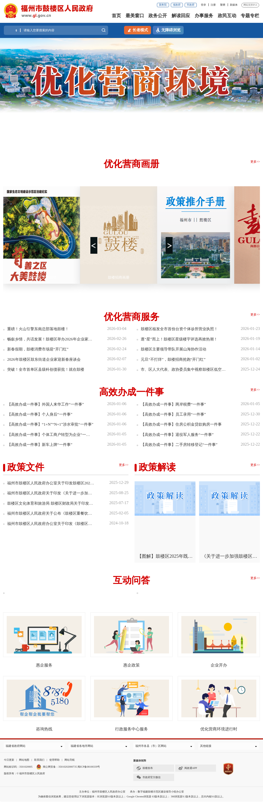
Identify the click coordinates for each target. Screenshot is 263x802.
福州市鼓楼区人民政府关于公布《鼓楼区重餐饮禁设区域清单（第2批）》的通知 (51, 513)
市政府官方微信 (148, 778)
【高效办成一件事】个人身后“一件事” (42, 414)
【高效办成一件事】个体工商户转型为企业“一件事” (50, 434)
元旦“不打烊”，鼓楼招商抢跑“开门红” (175, 359)
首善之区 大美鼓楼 (42, 277)
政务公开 (157, 15)
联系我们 (39, 760)
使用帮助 (54, 760)
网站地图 (24, 760)
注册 (213, 4)
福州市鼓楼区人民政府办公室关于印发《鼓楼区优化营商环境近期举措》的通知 (51, 523)
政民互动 (227, 15)
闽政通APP (187, 769)
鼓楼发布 (144, 769)
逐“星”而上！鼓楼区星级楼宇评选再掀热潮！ (181, 339)
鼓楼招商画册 (118, 277)
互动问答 (131, 580)
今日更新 (9, 760)
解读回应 (181, 15)
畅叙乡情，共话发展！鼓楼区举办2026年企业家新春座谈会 (50, 339)
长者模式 (137, 30)
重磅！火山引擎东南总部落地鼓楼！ (40, 329)
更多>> (255, 161)
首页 (116, 15)
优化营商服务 (131, 317)
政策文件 (25, 467)
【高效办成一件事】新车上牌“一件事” (42, 444)
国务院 (163, 4)
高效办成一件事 (131, 392)
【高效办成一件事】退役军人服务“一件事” (179, 434)
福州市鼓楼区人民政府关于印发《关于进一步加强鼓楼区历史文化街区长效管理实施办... (51, 493)
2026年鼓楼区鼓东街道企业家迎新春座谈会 (46, 359)
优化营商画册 (131, 164)
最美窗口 (135, 15)
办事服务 (204, 15)
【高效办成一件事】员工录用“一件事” (175, 414)
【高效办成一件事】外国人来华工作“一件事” (48, 404)
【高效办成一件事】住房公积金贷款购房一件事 (184, 424)
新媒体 (234, 4)
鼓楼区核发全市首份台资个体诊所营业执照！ (182, 329)
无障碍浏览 (168, 30)
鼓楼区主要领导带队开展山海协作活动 (176, 349)
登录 (203, 4)
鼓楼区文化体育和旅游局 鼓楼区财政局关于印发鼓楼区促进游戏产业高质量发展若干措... (51, 503)
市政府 (190, 4)
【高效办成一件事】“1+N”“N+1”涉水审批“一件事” (50, 424)
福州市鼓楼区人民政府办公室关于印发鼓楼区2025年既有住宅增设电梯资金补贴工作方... (51, 482)
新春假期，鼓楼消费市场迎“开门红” (39, 349)
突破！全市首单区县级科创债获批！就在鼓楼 (48, 369)
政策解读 (157, 467)
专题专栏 (250, 15)
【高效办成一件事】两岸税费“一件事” (175, 404)
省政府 (177, 4)
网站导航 (69, 760)
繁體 (222, 4)
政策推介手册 (195, 277)
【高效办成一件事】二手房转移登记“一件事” (181, 444)
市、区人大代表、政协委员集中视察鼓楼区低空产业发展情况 (184, 369)
